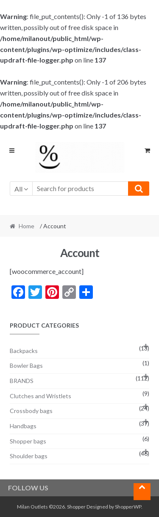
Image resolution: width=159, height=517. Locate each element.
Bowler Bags (26, 365)
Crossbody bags (31, 410)
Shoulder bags (28, 456)
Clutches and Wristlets (40, 395)
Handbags (23, 425)
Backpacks (24, 350)
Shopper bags (28, 441)
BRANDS (21, 380)
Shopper (76, 506)
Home (26, 226)
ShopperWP (128, 506)
